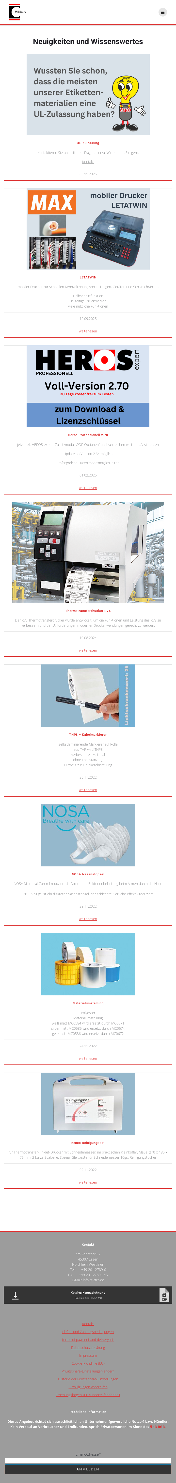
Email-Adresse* (88, 1454)
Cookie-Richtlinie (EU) (88, 1363)
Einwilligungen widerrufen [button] (88, 1387)
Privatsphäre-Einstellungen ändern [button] (88, 1371)
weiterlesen (88, 331)
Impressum (88, 1355)
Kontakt (88, 161)
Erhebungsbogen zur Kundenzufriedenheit (88, 1394)
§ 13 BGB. (158, 1426)
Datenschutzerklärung (88, 1347)
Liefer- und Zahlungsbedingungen (88, 1331)
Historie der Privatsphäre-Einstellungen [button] (88, 1379)
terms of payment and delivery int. (88, 1339)
